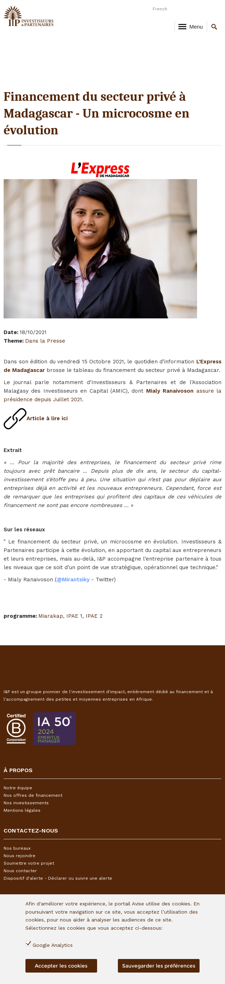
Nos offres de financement (33, 795)
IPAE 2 (94, 616)
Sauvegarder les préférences (158, 966)
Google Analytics (53, 945)
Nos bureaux (17, 848)
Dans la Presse (45, 341)
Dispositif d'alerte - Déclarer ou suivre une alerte (58, 878)
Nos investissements (26, 802)
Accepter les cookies (61, 966)
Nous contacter (20, 870)
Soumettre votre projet (29, 863)
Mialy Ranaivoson (169, 391)
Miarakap (50, 616)
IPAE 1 (74, 616)
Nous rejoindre (19, 855)
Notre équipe (18, 787)
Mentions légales (22, 810)
